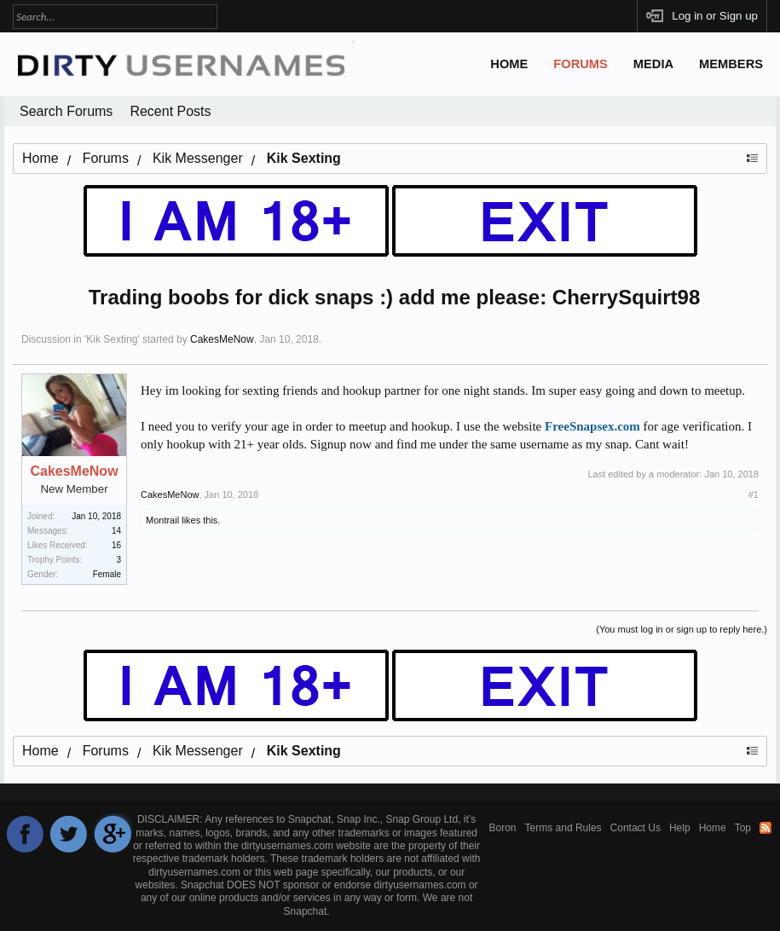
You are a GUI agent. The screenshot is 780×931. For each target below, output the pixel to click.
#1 (753, 494)
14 (116, 530)
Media (653, 64)
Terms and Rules (563, 828)
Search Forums (66, 111)
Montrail (162, 520)
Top (743, 828)
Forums (580, 64)
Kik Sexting (111, 339)
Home (509, 64)
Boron (503, 828)
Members (731, 64)
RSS (765, 828)
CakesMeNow (222, 339)
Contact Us (635, 828)
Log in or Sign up (715, 15)
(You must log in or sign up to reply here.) (681, 629)
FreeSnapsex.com (592, 426)
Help (679, 828)
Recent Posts (170, 111)
